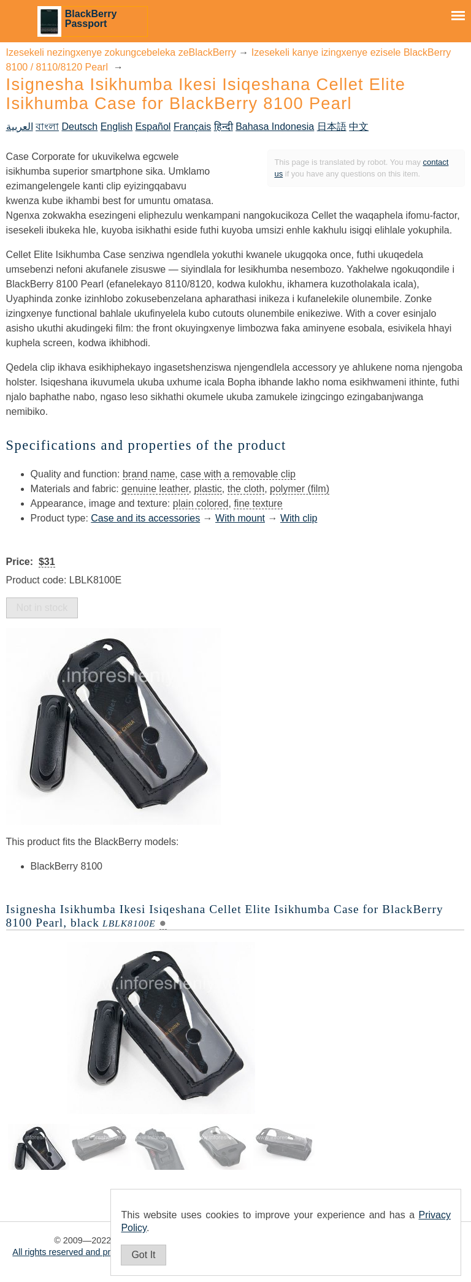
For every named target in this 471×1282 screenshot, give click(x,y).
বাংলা (47, 126)
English (116, 126)
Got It (143, 1255)
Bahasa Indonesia (275, 126)
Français (192, 126)
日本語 (332, 126)
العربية (19, 126)
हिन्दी (223, 126)
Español (153, 126)
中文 (359, 126)
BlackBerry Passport (91, 19)
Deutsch (80, 126)
